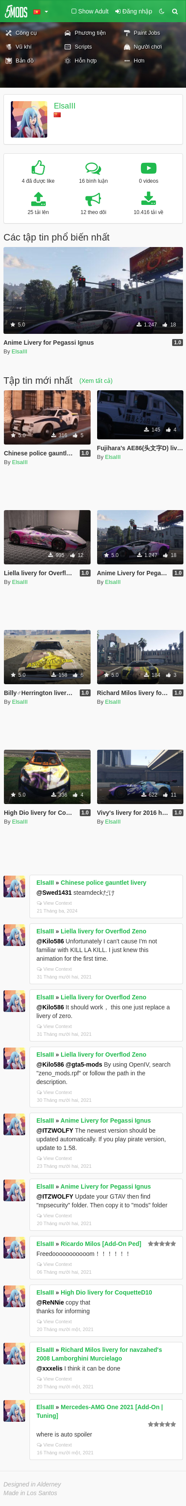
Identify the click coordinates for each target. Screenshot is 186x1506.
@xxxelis (49, 1368)
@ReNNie (50, 1302)
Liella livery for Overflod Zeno (104, 931)
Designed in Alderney (32, 1484)
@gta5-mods (83, 1064)
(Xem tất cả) (96, 380)
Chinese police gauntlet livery (104, 882)
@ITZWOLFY (54, 1130)
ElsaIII (64, 106)
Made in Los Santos (30, 1493)
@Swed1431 (54, 892)
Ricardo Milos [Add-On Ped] (101, 1243)
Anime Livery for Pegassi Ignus (106, 1120)
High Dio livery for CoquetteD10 (106, 1292)
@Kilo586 (50, 941)
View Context (54, 903)
